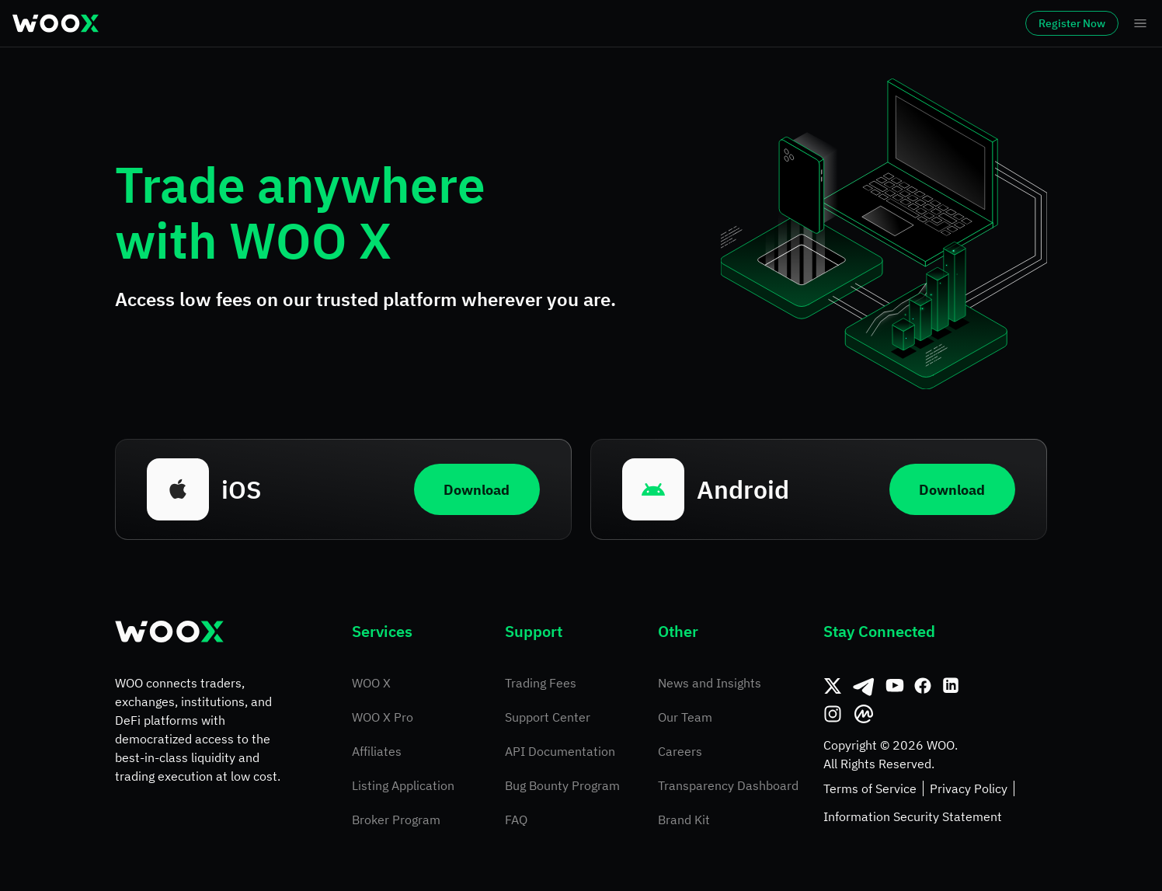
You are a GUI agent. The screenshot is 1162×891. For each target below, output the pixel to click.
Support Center (547, 717)
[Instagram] (832, 714)
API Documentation (560, 751)
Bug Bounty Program (562, 785)
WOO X (371, 683)
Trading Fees (540, 683)
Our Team (685, 717)
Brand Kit (684, 819)
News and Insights (709, 683)
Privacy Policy (968, 788)
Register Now (1028, 23)
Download (472, 489)
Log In (929, 23)
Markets (212, 23)
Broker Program (396, 819)
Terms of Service (870, 788)
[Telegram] (863, 685)
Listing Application (403, 785)
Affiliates (377, 751)
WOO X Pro (382, 717)
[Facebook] (922, 686)
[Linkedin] (950, 686)
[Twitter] (832, 686)
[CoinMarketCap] (863, 714)
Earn (548, 23)
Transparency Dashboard (728, 785)
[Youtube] (894, 686)
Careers (680, 751)
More (725, 23)
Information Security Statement (912, 816)
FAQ (516, 819)
